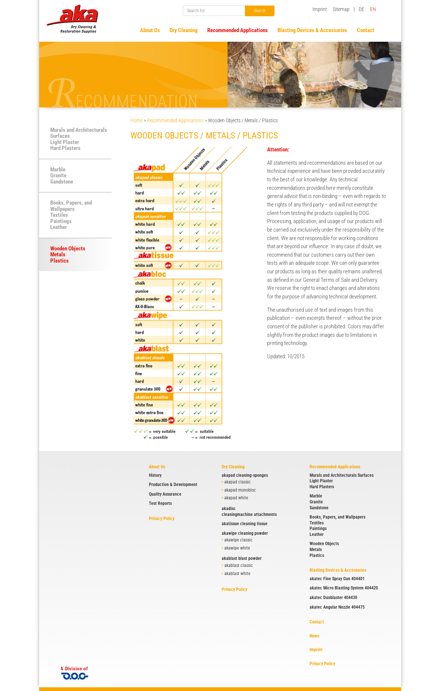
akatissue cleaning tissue (244, 523)
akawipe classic (238, 540)
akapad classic (237, 482)
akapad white (236, 497)
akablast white (237, 573)
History (155, 475)
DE (361, 9)
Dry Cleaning (233, 466)
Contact (317, 622)
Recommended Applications (175, 120)
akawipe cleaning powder (245, 533)
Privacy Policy (161, 518)
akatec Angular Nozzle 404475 (337, 607)
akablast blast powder (242, 558)
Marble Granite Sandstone (61, 175)
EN (373, 9)
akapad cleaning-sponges (245, 475)
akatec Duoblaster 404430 (333, 597)
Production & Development (173, 484)
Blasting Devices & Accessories (338, 570)
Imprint (320, 9)
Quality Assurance (165, 494)
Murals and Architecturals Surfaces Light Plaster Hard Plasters (78, 139)
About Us (157, 466)
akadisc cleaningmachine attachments (249, 511)
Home (136, 120)
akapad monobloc (240, 490)
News (314, 636)
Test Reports (160, 503)
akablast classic (238, 565)
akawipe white (237, 548)
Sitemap (341, 9)
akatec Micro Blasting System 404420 (344, 588)
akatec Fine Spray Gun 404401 (337, 578)
